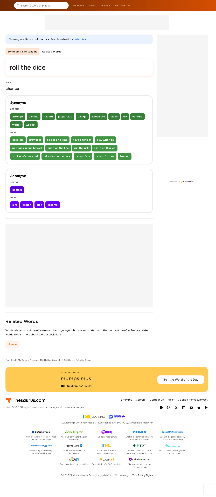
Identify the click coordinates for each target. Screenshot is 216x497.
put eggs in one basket (27, 148)
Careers (140, 399)
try (125, 116)
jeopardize (65, 116)
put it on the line (58, 148)
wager (16, 124)
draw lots (35, 139)
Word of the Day (71, 372)
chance (12, 344)
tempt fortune (105, 156)
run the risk (81, 148)
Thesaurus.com (7, 5)
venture (137, 116)
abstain (17, 189)
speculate (98, 116)
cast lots (18, 139)
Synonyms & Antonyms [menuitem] (22, 51)
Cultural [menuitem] (105, 5)
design (26, 204)
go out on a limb (57, 139)
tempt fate (83, 156)
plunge (82, 116)
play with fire (105, 139)
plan (39, 204)
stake (114, 116)
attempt (17, 116)
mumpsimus (76, 378)
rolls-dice (80, 39)
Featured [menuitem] (78, 5)
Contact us (157, 399)
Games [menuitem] (92, 5)
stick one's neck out (25, 156)
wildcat (31, 124)
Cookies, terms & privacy (193, 399)
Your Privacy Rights (142, 475)
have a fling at (82, 139)
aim (14, 204)
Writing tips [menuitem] (123, 5)
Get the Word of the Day (180, 379)
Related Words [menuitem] (51, 51)
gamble (33, 116)
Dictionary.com (209, 5)
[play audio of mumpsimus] (63, 386)
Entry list (126, 399)
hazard (48, 116)
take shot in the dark (57, 156)
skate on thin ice (104, 148)
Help (171, 399)
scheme (52, 204)
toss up (124, 156)
